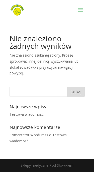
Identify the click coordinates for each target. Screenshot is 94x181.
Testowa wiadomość (27, 114)
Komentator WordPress (29, 134)
